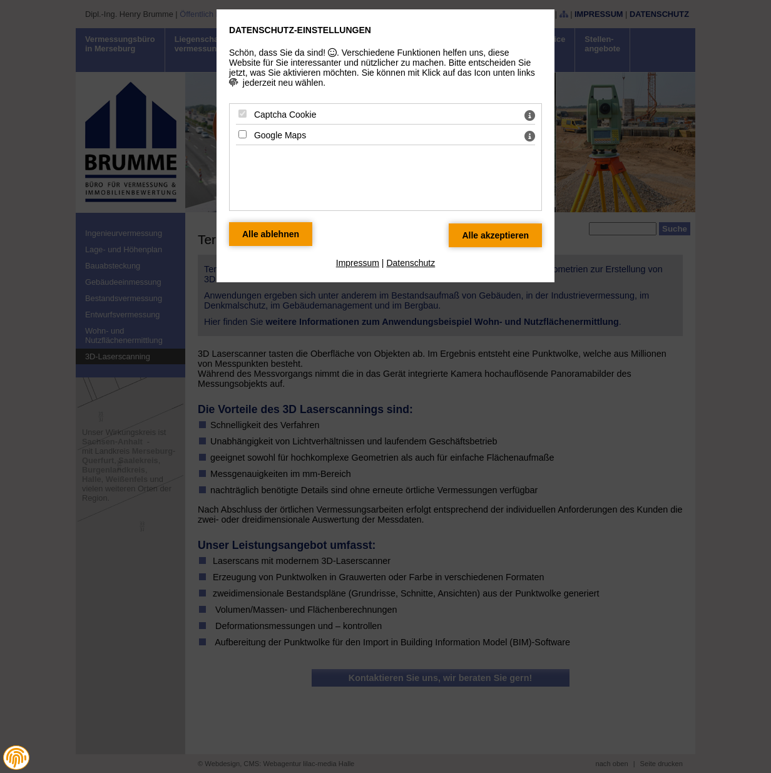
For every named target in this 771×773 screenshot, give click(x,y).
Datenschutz (410, 263)
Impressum (357, 263)
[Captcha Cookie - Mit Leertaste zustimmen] (242, 114)
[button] (16, 757)
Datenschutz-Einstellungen (300, 30)
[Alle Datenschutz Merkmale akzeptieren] (495, 235)
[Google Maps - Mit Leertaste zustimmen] (242, 134)
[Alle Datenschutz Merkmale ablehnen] (270, 234)
